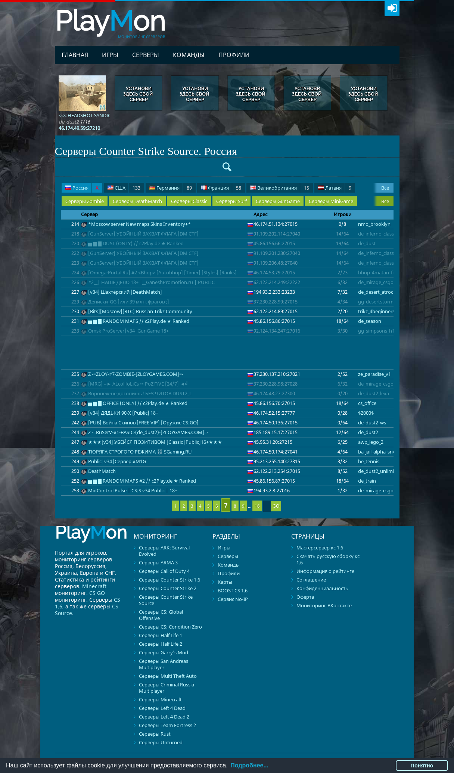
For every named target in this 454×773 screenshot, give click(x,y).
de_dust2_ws (372, 422)
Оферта (305, 596)
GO (276, 506)
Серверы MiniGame (331, 201)
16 (257, 506)
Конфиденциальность (322, 588)
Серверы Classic (189, 201)
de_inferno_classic (377, 233)
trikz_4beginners (376, 311)
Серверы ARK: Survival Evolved (164, 550)
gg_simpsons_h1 (376, 330)
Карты (225, 582)
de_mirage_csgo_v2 (379, 282)
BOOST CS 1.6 (233, 590)
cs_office (367, 403)
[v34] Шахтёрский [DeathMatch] (125, 292)
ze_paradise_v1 (374, 374)
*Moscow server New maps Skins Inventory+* (139, 224)
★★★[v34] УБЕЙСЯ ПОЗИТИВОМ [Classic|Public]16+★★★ (155, 442)
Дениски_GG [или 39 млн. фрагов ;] (128, 301)
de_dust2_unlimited (379, 471)
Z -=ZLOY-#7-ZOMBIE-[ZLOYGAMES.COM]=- (135, 374)
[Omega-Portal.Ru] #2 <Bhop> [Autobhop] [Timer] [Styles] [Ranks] (162, 272)
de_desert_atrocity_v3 (382, 292)
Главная (75, 55)
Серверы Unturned (161, 742)
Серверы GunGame (278, 201)
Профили (233, 55)
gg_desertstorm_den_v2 (384, 301)
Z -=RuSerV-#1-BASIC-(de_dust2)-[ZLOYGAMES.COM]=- (148, 432)
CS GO (97, 592)
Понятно (422, 766)
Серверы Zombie (84, 201)
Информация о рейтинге (325, 571)
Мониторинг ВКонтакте (324, 605)
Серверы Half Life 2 (160, 643)
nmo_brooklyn (374, 224)
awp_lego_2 (370, 442)
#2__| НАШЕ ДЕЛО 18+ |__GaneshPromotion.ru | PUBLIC (151, 282)
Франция (221, 188)
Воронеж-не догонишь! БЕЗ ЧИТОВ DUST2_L (140, 393)
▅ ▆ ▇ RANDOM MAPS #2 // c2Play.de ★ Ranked (142, 480)
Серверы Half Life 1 (160, 635)
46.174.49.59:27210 (79, 128)
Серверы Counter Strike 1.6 (169, 579)
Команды (189, 55)
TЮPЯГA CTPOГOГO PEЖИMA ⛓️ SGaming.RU (140, 451)
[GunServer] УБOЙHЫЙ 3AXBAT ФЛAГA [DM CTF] (143, 233)
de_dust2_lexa (373, 393)
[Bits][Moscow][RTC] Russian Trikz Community (140, 311)
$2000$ (366, 412)
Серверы (145, 55)
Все (385, 187)
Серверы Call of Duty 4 (164, 571)
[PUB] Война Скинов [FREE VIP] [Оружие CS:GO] (143, 422)
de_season (369, 321)
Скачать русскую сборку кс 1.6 (328, 559)
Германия (170, 188)
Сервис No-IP (233, 599)
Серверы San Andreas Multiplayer (163, 664)
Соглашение (311, 579)
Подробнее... (249, 765)
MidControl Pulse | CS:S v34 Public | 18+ (132, 490)
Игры (110, 55)
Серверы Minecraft (160, 699)
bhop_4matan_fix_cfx (381, 272)
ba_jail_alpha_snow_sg (382, 451)
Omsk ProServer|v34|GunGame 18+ (128, 330)
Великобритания (279, 188)
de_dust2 (368, 432)
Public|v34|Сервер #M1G (117, 461)
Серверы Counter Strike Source (166, 600)
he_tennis (368, 461)
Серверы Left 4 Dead (162, 708)
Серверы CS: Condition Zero (170, 626)
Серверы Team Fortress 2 (167, 725)
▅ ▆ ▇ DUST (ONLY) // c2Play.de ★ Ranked (136, 243)
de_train (367, 480)
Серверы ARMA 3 (158, 562)
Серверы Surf (231, 201)
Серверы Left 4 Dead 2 (164, 716)
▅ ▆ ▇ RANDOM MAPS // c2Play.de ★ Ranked (138, 321)
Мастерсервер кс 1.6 (319, 547)
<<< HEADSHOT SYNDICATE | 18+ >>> (100, 115)
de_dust (367, 243)
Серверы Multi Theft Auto (168, 676)
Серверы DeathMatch (137, 201)
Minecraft (94, 586)
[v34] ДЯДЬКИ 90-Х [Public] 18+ (123, 412)
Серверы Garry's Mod (163, 652)
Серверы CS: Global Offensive (161, 614)
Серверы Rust (155, 733)
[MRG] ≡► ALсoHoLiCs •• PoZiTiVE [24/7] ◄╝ (138, 383)
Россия (82, 188)
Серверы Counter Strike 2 (167, 588)
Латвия (334, 188)
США (124, 188)
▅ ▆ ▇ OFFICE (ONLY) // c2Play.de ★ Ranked (137, 403)
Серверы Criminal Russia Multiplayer (166, 687)
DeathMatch (102, 471)
